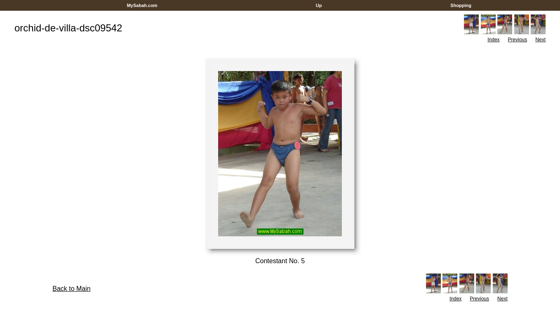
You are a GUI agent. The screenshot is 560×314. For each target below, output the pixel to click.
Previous (517, 40)
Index (493, 40)
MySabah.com (142, 5)
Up (319, 5)
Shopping (461, 5)
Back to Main (71, 288)
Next (540, 40)
